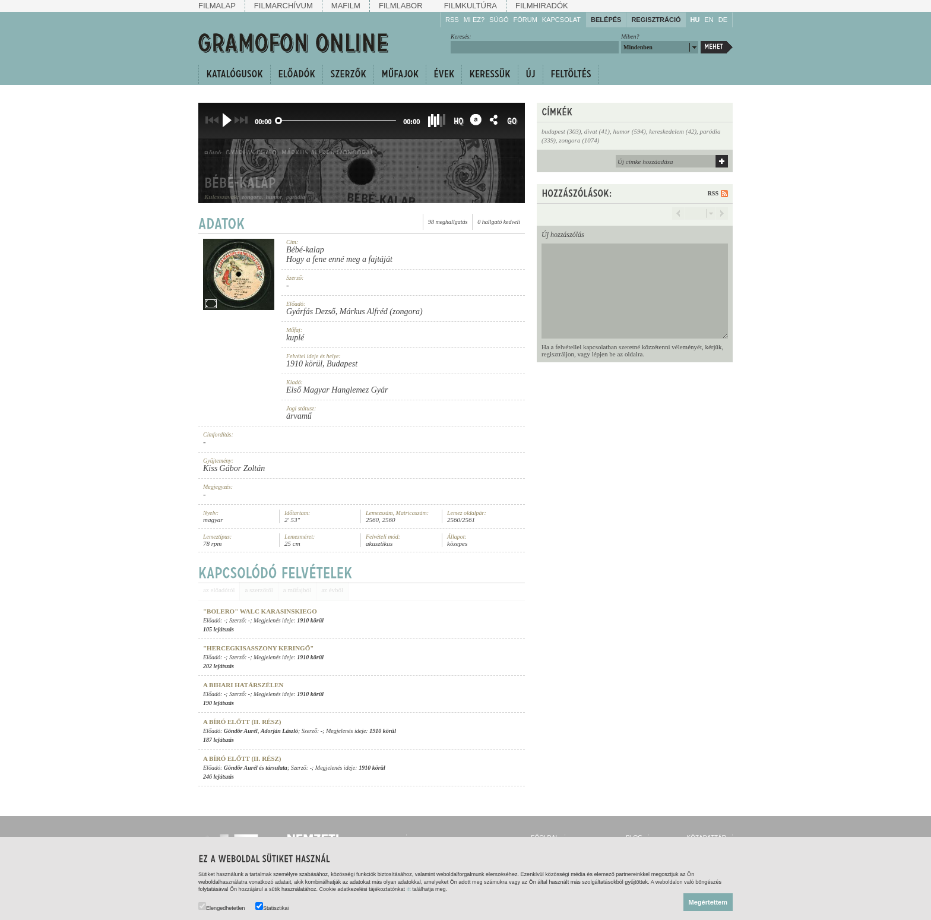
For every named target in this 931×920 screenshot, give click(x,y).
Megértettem (708, 902)
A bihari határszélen (243, 684)
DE (722, 19)
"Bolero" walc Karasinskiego (260, 611)
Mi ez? (474, 19)
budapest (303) (561, 131)
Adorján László (279, 731)
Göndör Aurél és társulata (255, 767)
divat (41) (597, 131)
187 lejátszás (218, 739)
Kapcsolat (561, 19)
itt (409, 889)
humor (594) (629, 131)
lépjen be (604, 354)
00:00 (263, 121)
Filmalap (217, 5)
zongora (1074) (579, 140)
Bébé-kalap (305, 249)
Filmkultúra (470, 5)
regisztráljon (558, 354)
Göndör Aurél (241, 731)
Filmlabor (401, 5)
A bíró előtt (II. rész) (242, 721)
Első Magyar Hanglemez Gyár (337, 389)
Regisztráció (655, 19)
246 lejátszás (218, 776)
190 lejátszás (218, 703)
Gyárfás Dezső (310, 311)
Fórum (525, 19)
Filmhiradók (541, 5)
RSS (452, 19)
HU (695, 19)
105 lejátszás (218, 629)
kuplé (295, 337)
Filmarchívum (283, 5)
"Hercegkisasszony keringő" (258, 648)
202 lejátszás (218, 666)
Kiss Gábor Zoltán (234, 468)
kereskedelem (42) (672, 131)
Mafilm (345, 5)
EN (708, 19)
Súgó (498, 19)
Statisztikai (272, 906)
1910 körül (304, 363)
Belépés (606, 19)
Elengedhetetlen (221, 906)
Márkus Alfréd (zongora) (381, 311)
